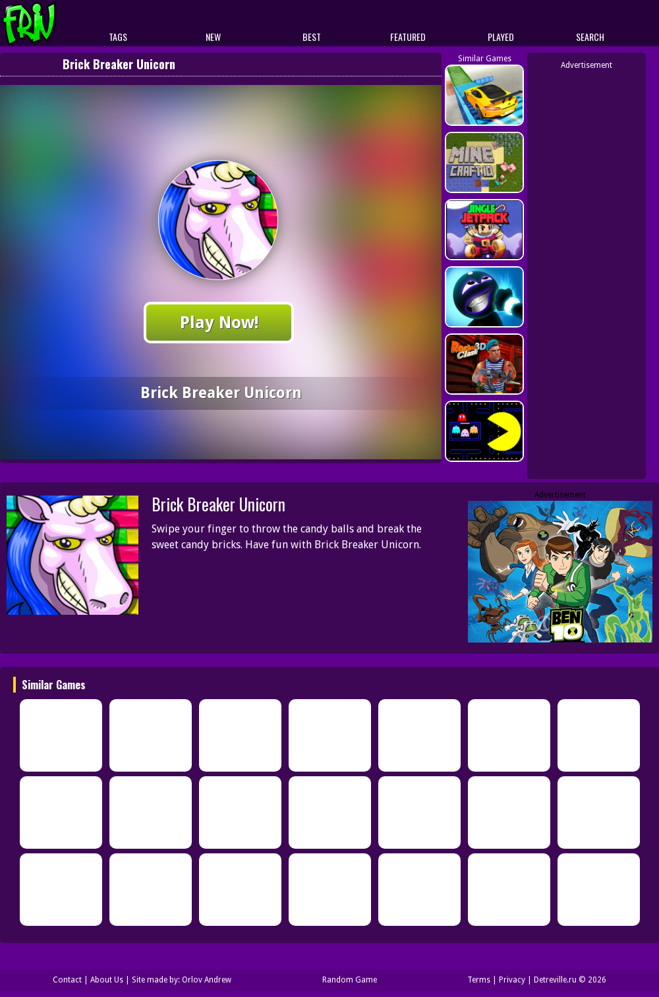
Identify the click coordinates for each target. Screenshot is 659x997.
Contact (67, 979)
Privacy (512, 979)
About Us (106, 979)
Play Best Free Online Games (53, 23)
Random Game (349, 979)
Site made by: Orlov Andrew (181, 979)
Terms (478, 979)
